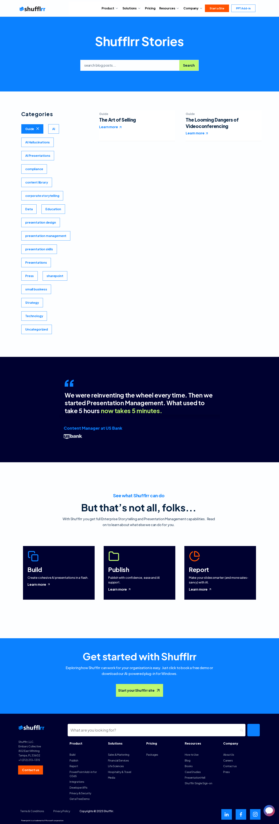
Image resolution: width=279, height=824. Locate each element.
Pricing (150, 8)
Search (189, 65)
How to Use (192, 754)
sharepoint (55, 276)
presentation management (45, 236)
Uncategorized (36, 329)
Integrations (77, 781)
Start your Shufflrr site (139, 690)
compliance (34, 169)
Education (53, 209)
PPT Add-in (243, 8)
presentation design (40, 222)
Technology (34, 316)
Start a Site (217, 8)
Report (74, 766)
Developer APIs (78, 787)
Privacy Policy (61, 811)
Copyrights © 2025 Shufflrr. (97, 811)
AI (53, 129)
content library (36, 182)
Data (29, 209)
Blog (187, 760)
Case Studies (193, 772)
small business (36, 289)
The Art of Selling (117, 120)
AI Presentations (37, 156)
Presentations (36, 262)
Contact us (230, 766)
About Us (228, 754)
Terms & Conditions (32, 811)
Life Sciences (116, 766)
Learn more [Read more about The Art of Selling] (108, 127)
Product (110, 8)
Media (111, 777)
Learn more (39, 584)
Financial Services (118, 760)
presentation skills (39, 249)
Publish (74, 760)
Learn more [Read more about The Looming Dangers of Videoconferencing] (195, 133)
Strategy (32, 303)
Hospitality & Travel (119, 772)
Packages (152, 754)
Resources (169, 8)
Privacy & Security (80, 793)
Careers (228, 760)
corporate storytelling (42, 196)
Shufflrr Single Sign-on (198, 783)
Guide (29, 129)
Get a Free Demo (80, 798)
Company (193, 8)
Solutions (132, 8)
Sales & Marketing (119, 754)
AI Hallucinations (37, 142)
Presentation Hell (195, 777)
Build (72, 754)
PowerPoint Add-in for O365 (83, 774)
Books (188, 766)
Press (29, 276)
